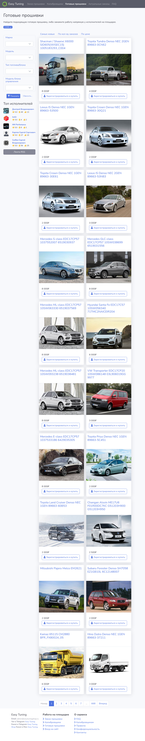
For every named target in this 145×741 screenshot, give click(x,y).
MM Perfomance (19, 124)
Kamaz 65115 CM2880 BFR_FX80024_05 (55, 636)
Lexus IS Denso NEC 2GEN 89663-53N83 (104, 174)
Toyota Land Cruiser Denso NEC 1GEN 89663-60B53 (60, 504)
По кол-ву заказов (68, 34)
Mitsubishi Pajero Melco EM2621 (61, 568)
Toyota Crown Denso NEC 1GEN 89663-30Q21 (108, 109)
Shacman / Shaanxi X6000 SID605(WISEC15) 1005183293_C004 (56, 44)
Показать (13, 96)
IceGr (14, 117)
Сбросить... (27, 96)
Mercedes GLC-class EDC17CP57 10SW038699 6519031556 (105, 242)
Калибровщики (55, 4)
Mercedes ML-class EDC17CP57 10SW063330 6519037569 (60, 306)
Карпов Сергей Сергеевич (23, 132)
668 (93, 703)
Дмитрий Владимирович (23, 109)
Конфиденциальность (88, 729)
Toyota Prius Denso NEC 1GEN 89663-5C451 (106, 438)
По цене (85, 34)
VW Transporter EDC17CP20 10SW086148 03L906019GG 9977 (106, 374)
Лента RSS (19, 152)
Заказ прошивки (36, 4)
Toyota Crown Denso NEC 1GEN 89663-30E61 (60, 174)
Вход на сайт (51, 729)
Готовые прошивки (75, 4)
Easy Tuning (16, 4)
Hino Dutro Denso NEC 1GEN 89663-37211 (106, 636)
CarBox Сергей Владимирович (19, 141)
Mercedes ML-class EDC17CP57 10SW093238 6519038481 (60, 372)
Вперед (103, 703)
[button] (140, 4)
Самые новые (47, 34)
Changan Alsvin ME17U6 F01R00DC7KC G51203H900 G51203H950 (106, 506)
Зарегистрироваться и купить (61, 96)
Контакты (81, 732)
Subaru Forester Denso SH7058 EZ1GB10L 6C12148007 (107, 570)
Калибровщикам (85, 722)
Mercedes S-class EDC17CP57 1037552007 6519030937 (59, 240)
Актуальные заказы (99, 4)
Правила (81, 725)
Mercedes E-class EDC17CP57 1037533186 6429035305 (59, 438)
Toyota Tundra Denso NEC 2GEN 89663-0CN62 (108, 43)
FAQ (114, 4)
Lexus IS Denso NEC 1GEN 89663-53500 (57, 109)
